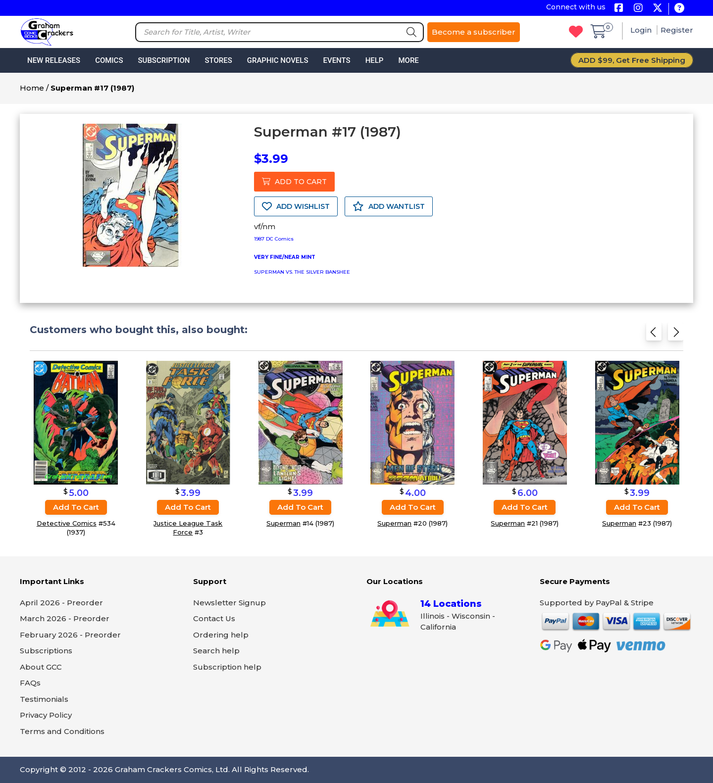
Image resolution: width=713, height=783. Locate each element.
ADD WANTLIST (389, 206)
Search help (216, 650)
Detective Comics (67, 523)
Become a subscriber (473, 32)
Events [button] (336, 60)
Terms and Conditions (62, 731)
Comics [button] (109, 60)
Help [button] (374, 60)
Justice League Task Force (187, 527)
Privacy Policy (46, 715)
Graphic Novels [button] (277, 60)
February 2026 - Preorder (70, 634)
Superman (283, 523)
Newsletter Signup (229, 602)
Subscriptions (46, 650)
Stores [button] (218, 60)
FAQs (30, 682)
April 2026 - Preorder (61, 602)
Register (677, 30)
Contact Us (214, 618)
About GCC (41, 667)
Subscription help (227, 667)
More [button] (408, 60)
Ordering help (221, 634)
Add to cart (76, 507)
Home (32, 88)
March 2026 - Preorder (64, 618)
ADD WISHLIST (296, 206)
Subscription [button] (164, 60)
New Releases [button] (53, 60)
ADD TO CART (294, 181)
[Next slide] (675, 335)
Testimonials (44, 699)
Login (642, 30)
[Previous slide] (654, 335)
